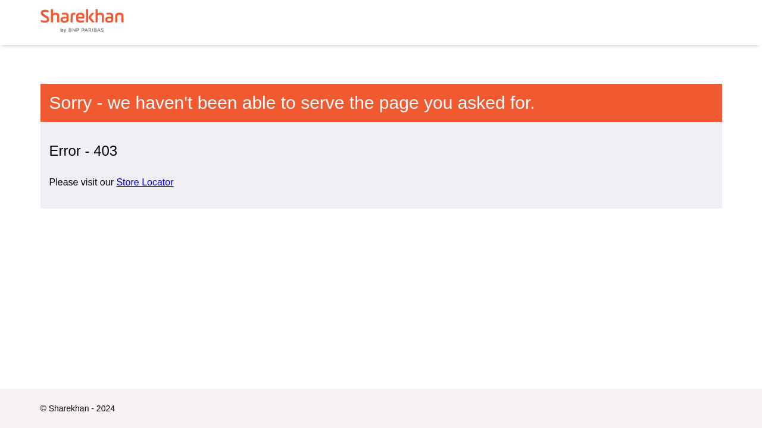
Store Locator (144, 182)
